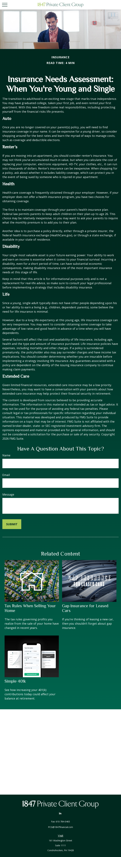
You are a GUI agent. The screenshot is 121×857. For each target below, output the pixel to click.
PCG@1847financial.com (60, 827)
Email (6, 475)
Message (8, 494)
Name (6, 455)
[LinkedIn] (60, 813)
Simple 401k (15, 681)
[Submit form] (11, 524)
